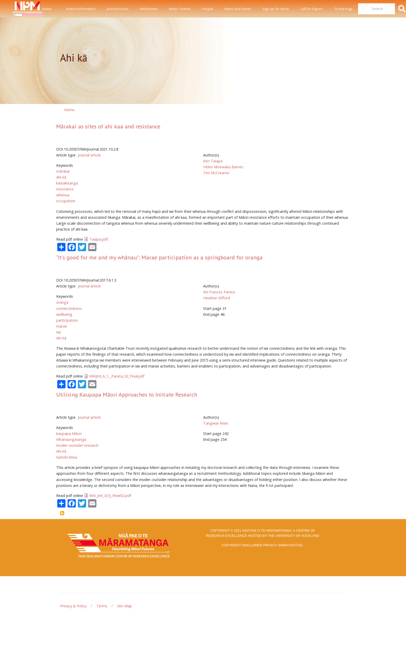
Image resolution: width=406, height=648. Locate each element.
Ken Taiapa (212, 161)
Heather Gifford (216, 297)
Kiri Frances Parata (219, 292)
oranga (62, 302)
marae (61, 326)
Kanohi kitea (66, 457)
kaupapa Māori (69, 433)
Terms (101, 605)
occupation (65, 200)
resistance (64, 189)
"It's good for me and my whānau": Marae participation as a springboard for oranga (159, 257)
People (207, 8)
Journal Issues (118, 8)
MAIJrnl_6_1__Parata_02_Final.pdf (116, 376)
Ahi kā (61, 177)
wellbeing (64, 314)
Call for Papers (311, 8)
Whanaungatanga (71, 439)
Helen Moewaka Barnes (223, 166)
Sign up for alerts (275, 8)
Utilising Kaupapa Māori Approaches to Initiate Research (126, 394)
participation (67, 320)
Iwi (58, 332)
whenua (62, 194)
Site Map (124, 605)
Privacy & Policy (73, 605)
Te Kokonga (343, 8)
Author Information (80, 8)
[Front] (15, 8)
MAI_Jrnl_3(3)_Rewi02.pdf (110, 495)
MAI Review (149, 8)
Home (47, 8)
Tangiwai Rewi (215, 423)
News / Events (180, 8)
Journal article (89, 155)
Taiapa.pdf (98, 239)
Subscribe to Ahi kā (62, 513)
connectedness (69, 308)
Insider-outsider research (77, 445)
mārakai (63, 171)
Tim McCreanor (216, 172)
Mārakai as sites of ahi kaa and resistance (108, 126)
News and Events (238, 8)
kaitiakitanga (67, 183)
